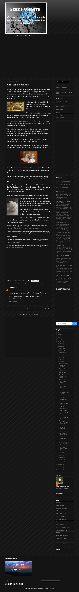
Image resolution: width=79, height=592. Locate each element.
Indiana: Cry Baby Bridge (62, 212)
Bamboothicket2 (60, 505)
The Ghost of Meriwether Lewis (62, 376)
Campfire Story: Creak (63, 400)
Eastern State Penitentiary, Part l (63, 386)
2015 (59, 344)
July (60, 359)
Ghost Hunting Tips (61, 106)
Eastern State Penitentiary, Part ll (63, 381)
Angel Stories (59, 104)
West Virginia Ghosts (61, 543)
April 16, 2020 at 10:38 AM (15, 298)
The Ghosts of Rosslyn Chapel (64, 275)
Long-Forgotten (60, 524)
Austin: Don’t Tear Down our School (63, 365)
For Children (59, 109)
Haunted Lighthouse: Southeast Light (61, 244)
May (60, 452)
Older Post (48, 309)
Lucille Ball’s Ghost (61, 222)
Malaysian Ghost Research (63, 527)
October (61, 352)
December (62, 348)
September (62, 355)
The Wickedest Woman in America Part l (62, 190)
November (62, 350)
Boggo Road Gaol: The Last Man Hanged (64, 443)
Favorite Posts (18, 35)
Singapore (42, 283)
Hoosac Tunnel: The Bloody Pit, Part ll (63, 412)
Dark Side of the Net (61, 508)
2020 (59, 334)
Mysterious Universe (61, 530)
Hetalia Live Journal (61, 522)
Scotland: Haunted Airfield (64, 393)
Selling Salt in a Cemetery (63, 439)
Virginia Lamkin (62, 485)
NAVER (58, 532)
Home (8, 35)
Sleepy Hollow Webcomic (62, 535)
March (61, 457)
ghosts (16, 283)
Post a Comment (13, 301)
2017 (59, 339)
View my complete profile (62, 488)
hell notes (21, 283)
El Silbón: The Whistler (62, 396)
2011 (59, 469)
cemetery (12, 283)
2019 (59, 337)
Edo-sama (59, 511)
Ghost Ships (59, 115)
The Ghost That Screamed (63, 255)
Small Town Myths (61, 538)
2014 (59, 346)
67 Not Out (59, 502)
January (61, 462)
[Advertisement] (21, 58)
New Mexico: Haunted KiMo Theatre (63, 448)
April (60, 455)
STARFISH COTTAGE (62, 541)
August (61, 357)
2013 (59, 464)
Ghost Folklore (60, 117)
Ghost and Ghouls (61, 513)
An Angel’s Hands (63, 408)
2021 (59, 332)
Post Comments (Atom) (32, 314)
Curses (58, 112)
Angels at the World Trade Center (63, 435)
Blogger (52, 588)
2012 (59, 467)
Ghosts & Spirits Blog (61, 519)
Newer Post (9, 309)
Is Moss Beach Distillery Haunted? (63, 427)
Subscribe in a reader (61, 87)
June (60, 361)
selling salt (37, 283)
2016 (59, 341)
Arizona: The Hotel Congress (64, 369)
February (61, 459)
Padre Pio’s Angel (63, 390)
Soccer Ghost (62, 372)
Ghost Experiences (61, 516)
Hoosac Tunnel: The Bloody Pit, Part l (63, 417)
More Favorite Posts (61, 101)
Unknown (10, 290)
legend (25, 283)
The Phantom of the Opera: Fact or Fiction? (63, 202)
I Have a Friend (63, 431)
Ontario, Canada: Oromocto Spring (63, 405)
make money (31, 283)
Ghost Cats (59, 180)
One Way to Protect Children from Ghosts (64, 422)
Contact (27, 35)
